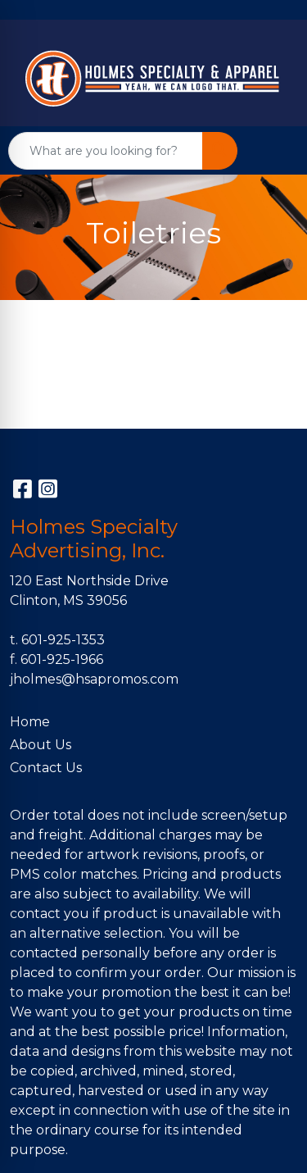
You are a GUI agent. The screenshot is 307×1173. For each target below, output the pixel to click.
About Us (40, 744)
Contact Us (46, 767)
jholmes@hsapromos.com (94, 679)
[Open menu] (274, 150)
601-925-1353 (63, 640)
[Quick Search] (105, 151)
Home (30, 722)
